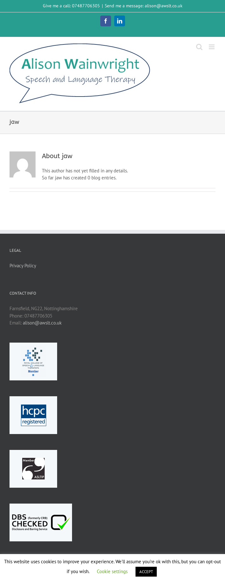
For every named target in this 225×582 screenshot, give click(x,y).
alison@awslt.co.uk (42, 323)
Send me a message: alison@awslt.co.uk (143, 6)
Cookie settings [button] (112, 571)
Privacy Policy (23, 266)
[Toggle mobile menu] (212, 46)
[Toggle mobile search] (199, 46)
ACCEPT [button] (146, 571)
